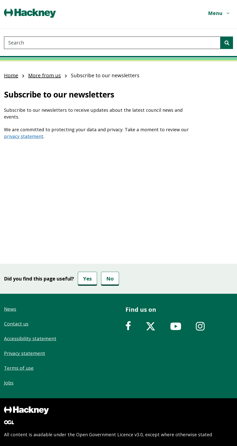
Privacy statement (24, 353)
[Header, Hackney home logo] (30, 13)
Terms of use (19, 368)
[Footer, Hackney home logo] (26, 410)
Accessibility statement (30, 338)
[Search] (227, 42)
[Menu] (219, 13)
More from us (44, 75)
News (10, 309)
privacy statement (23, 136)
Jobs (8, 383)
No (110, 278)
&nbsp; (100, 185)
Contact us (16, 323)
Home (11, 75)
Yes (87, 278)
